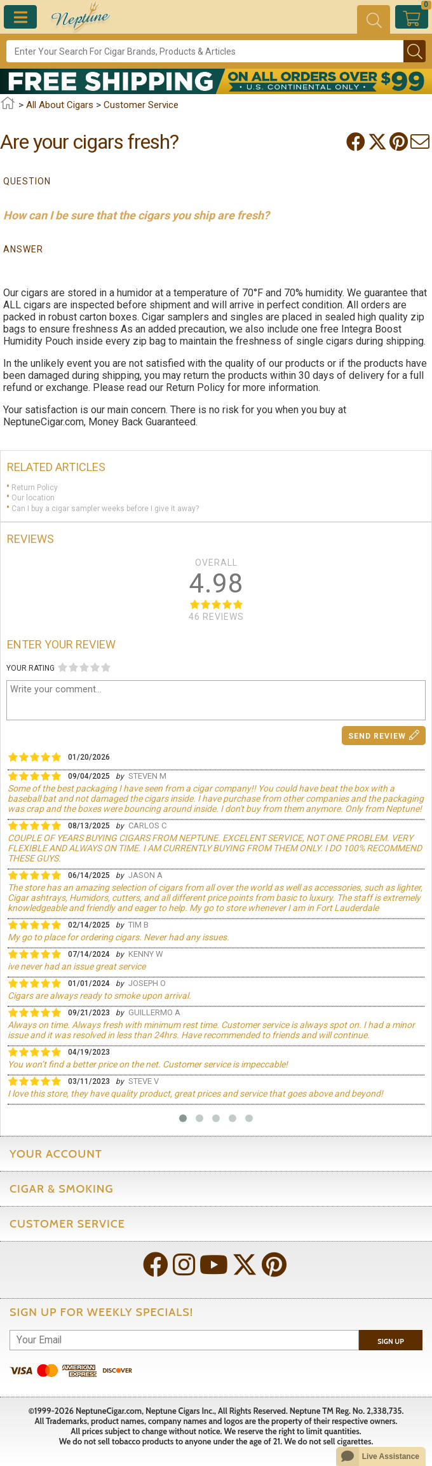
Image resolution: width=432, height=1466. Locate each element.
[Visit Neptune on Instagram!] (185, 1266)
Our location (33, 497)
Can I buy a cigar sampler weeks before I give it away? (105, 508)
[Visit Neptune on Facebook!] (157, 1266)
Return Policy (34, 487)
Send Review (384, 735)
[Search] (204, 51)
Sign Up (390, 1341)
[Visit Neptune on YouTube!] (215, 1266)
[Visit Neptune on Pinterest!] (275, 1266)
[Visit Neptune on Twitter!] (246, 1266)
